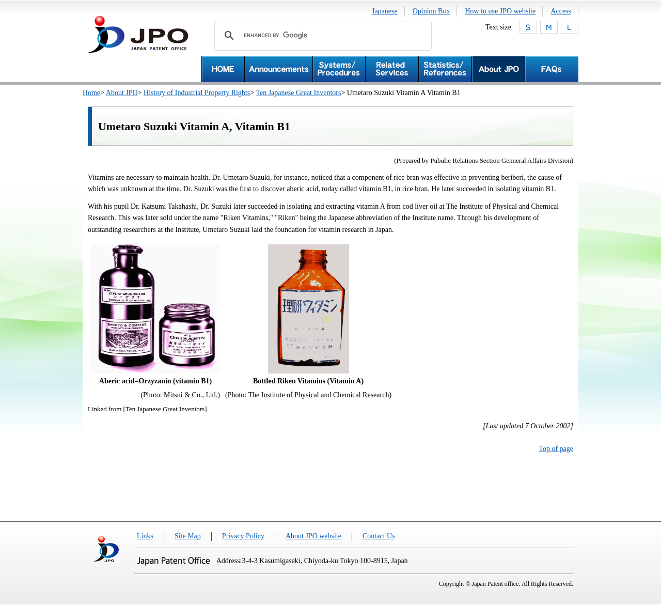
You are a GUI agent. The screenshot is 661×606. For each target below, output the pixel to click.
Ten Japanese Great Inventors (298, 93)
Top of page (556, 449)
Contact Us (379, 536)
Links (145, 536)
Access (560, 11)
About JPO (122, 93)
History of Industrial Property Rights (197, 93)
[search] (321, 35)
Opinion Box (431, 11)
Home (91, 93)
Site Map (188, 536)
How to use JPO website (500, 11)
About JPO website (313, 536)
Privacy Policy (243, 536)
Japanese (385, 11)
